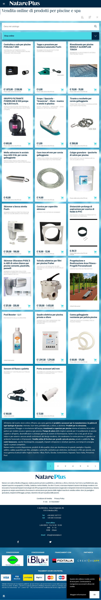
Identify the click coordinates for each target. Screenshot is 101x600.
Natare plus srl (50, 477)
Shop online (9, 36)
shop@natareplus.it (54, 535)
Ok (94, 595)
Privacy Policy (59, 498)
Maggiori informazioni (78, 595)
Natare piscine (24, 3)
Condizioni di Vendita (44, 498)
